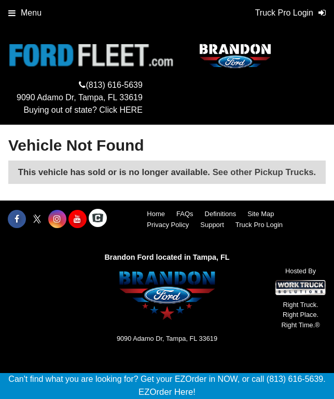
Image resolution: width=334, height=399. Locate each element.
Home (156, 214)
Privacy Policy (168, 225)
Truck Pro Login (259, 225)
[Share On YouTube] (77, 219)
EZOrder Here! (167, 392)
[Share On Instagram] (57, 219)
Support (212, 225)
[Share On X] (37, 219)
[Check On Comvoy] (98, 219)
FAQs (184, 214)
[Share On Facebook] (17, 219)
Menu (24, 12)
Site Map (260, 214)
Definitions (220, 214)
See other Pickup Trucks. (264, 172)
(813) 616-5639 (114, 85)
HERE (130, 109)
